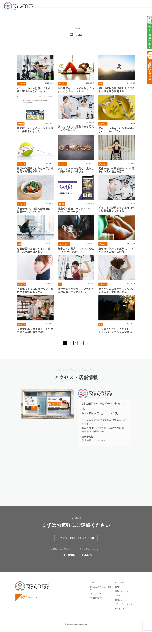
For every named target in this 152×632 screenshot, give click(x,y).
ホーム (93, 588)
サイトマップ (121, 614)
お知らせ (115, 6)
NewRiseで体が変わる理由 (100, 593)
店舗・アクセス (127, 6)
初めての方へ (79, 6)
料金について (92, 6)
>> (87, 348)
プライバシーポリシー (124, 609)
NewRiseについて (64, 6)
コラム (118, 601)
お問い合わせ (141, 6)
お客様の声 (105, 6)
